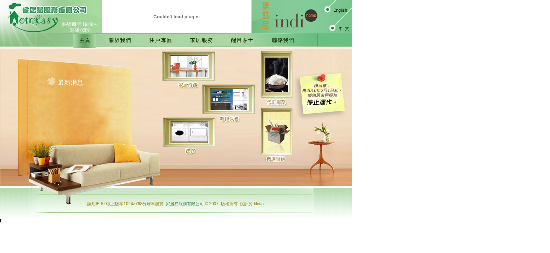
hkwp (259, 203)
